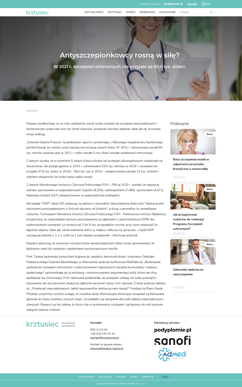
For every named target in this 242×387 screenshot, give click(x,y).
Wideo (130, 12)
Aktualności (94, 12)
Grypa (165, 376)
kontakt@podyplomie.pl (104, 338)
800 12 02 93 (99, 329)
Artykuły (115, 12)
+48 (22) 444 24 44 (102, 334)
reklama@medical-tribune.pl (107, 348)
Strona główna (86, 376)
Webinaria (147, 12)
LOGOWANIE (167, 12)
